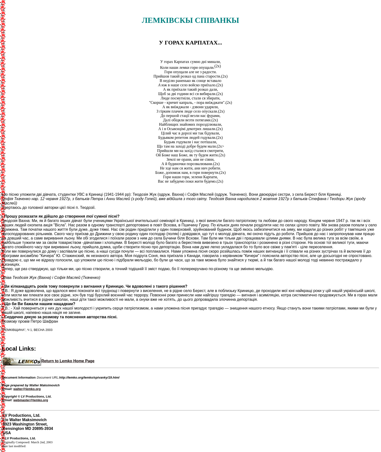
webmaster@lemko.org (30, 400)
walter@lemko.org (27, 389)
